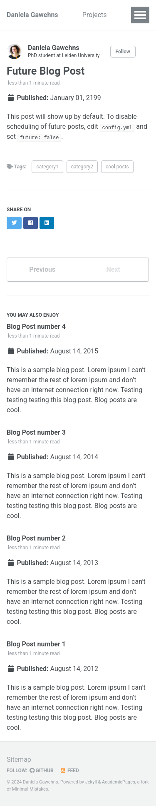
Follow (123, 52)
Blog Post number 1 (36, 644)
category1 (47, 167)
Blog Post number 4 (36, 326)
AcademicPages (118, 782)
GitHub (42, 770)
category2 (82, 167)
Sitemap (19, 759)
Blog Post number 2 (36, 538)
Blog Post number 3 (36, 432)
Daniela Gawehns (32, 15)
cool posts (117, 167)
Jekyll (91, 782)
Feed (69, 770)
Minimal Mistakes (30, 789)
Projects (97, 15)
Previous (42, 269)
